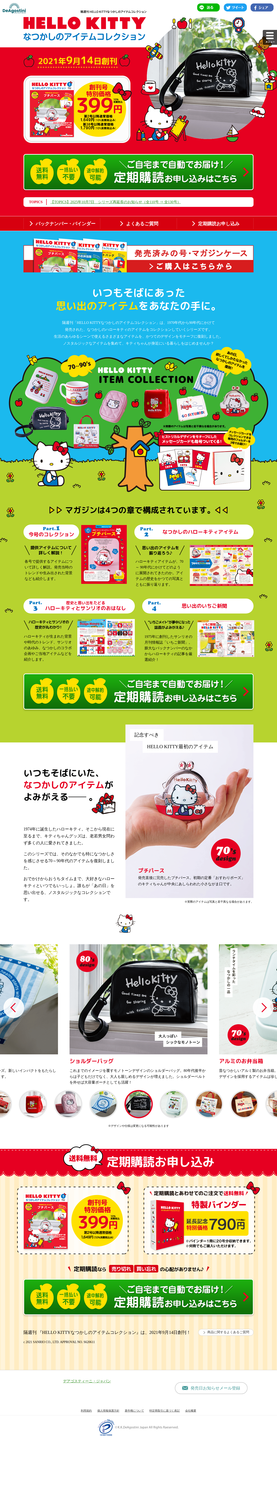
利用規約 (86, 1470)
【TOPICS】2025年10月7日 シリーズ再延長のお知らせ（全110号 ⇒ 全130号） (115, 202)
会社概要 (190, 1470)
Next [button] (263, 1021)
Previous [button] (13, 1021)
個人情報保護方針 (108, 1470)
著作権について (134, 1470)
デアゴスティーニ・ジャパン (87, 1441)
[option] (138, 1028)
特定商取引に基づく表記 (164, 1470)
